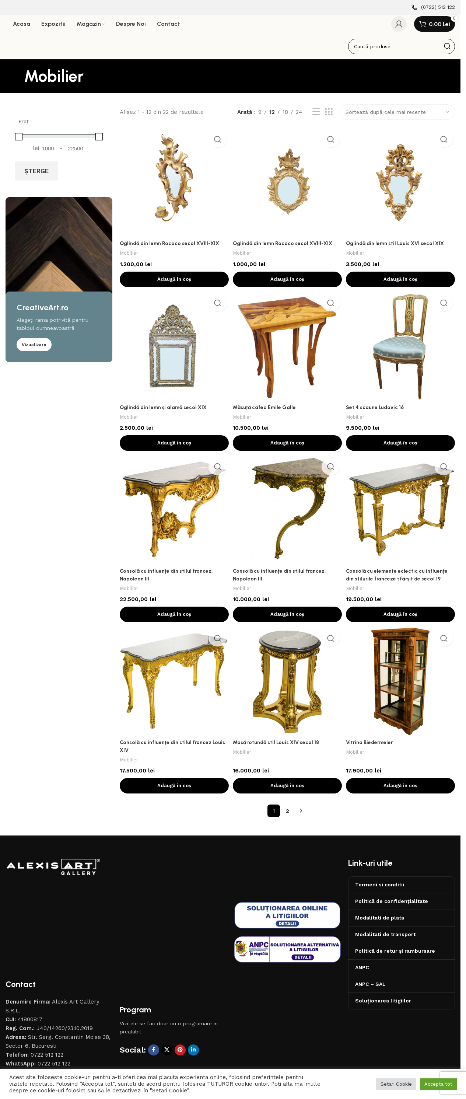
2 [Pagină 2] (287, 817)
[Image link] (53, 875)
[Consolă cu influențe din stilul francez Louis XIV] (173, 688)
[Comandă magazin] (397, 117)
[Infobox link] (433, 7)
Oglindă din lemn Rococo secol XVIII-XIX (172, 246)
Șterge (36, 175)
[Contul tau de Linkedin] (193, 982)
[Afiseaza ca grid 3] (328, 117)
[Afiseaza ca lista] (316, 117)
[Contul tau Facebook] (153, 982)
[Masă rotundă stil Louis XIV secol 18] (287, 688)
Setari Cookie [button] (396, 1084)
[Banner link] (59, 284)
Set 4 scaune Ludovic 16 (378, 411)
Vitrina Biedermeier (373, 748)
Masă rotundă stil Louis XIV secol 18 (280, 748)
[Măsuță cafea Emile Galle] (287, 350)
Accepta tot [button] (438, 1084)
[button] (173, 282)
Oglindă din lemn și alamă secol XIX (166, 411)
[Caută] (401, 51)
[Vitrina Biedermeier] (401, 688)
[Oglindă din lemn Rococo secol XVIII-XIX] (173, 185)
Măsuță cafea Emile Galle (267, 411)
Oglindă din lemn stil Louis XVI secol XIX (400, 246)
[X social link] (166, 982)
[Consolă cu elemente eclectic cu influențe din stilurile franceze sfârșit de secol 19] (401, 515)
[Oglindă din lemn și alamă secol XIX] (173, 350)
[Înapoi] (15, 81)
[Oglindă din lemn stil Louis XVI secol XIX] (401, 185)
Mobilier (130, 256)
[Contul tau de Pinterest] (180, 982)
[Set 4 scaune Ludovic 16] (401, 350)
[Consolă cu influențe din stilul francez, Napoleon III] (173, 515)
